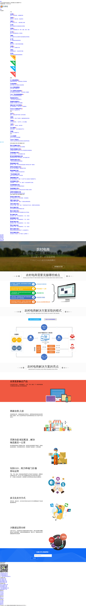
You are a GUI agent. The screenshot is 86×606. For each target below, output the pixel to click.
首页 (1, 9)
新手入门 (2, 597)
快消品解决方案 (3, 578)
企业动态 (2, 592)
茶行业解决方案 (3, 579)
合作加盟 (2, 600)
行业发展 (2, 593)
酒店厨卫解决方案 (3, 582)
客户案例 (2, 234)
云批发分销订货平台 (4, 573)
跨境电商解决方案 (3, 586)
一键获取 (34, 558)
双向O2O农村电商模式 (35, 319)
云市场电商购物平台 (4, 575)
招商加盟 (2, 237)
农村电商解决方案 (3, 585)
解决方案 (2, 142)
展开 (1, 1)
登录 (1, 239)
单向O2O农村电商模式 (50, 319)
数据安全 (2, 604)
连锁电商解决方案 (3, 589)
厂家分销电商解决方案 (4, 588)
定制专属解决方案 (20, 143)
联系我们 (2, 603)
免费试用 (2, 240)
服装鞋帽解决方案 (3, 581)
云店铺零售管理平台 (4, 574)
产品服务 (2, 10)
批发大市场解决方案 (4, 584)
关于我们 (2, 238)
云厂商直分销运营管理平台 (5, 576)
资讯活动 (2, 591)
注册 (3, 239)
